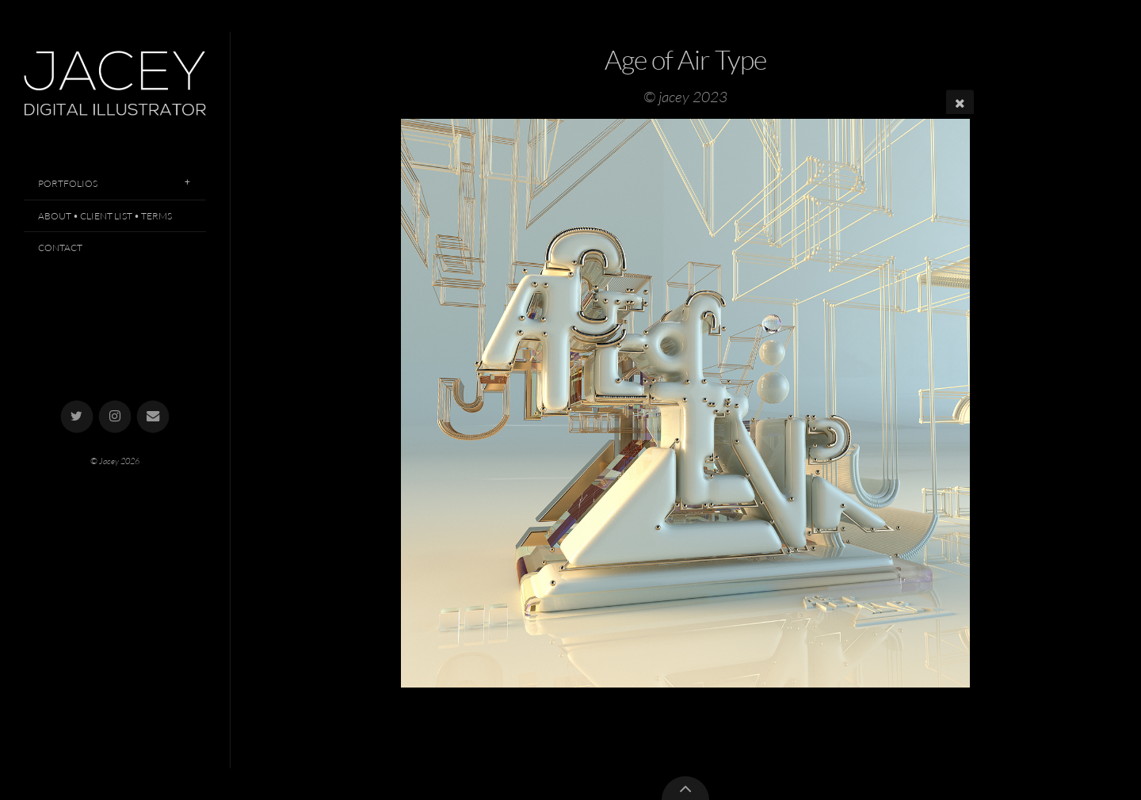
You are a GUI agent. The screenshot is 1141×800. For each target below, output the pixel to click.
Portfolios (67, 183)
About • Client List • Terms (105, 216)
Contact (60, 247)
